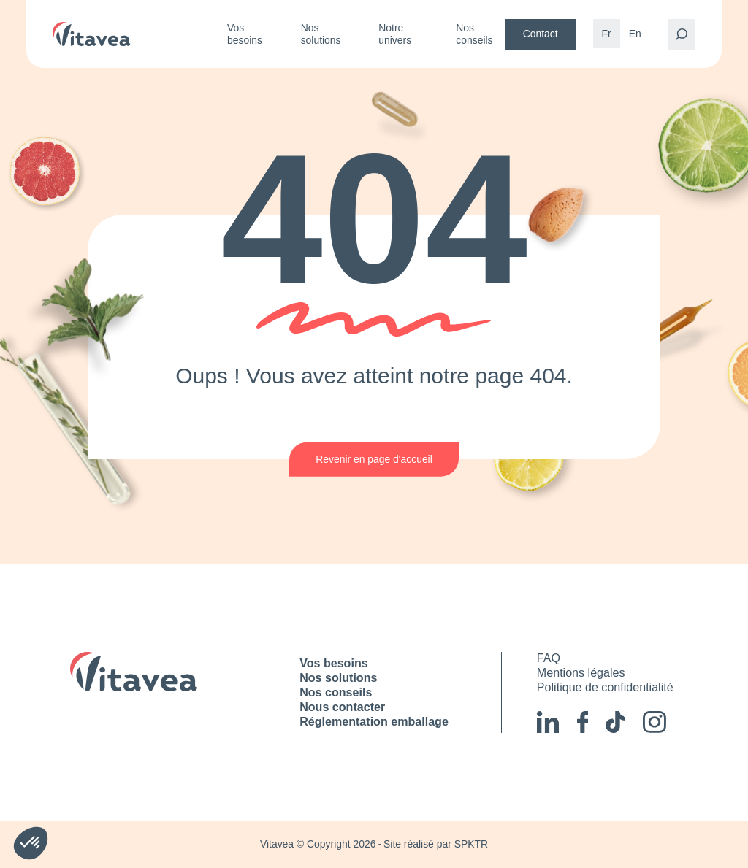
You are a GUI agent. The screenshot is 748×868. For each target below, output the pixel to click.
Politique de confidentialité (605, 687)
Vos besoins (244, 34)
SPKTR (471, 844)
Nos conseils (474, 34)
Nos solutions (321, 34)
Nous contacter (342, 706)
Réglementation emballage (374, 721)
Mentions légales (581, 672)
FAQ (548, 657)
